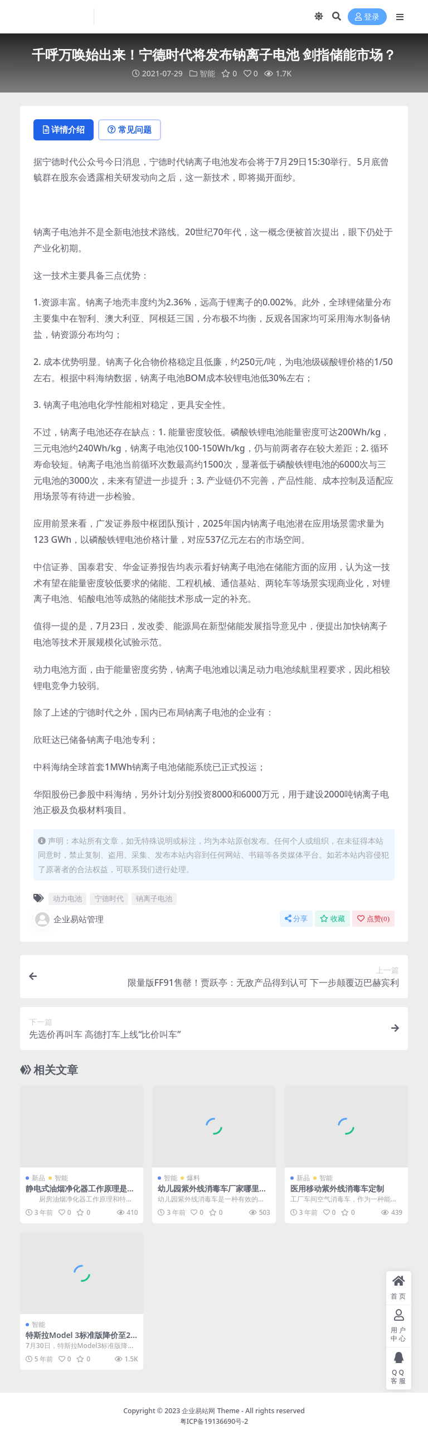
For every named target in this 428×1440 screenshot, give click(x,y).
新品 (38, 1178)
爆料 (193, 1178)
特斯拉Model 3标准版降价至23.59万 (81, 1340)
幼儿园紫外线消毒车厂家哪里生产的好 (212, 1193)
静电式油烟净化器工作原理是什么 (80, 1193)
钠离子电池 (154, 899)
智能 (207, 73)
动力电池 (67, 899)
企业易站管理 (68, 919)
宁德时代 (109, 899)
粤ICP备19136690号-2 (214, 1421)
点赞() (373, 918)
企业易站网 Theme (210, 1410)
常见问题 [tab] (132, 129)
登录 (367, 17)
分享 (296, 918)
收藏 (332, 918)
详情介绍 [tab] (64, 129)
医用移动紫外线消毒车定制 (337, 1188)
